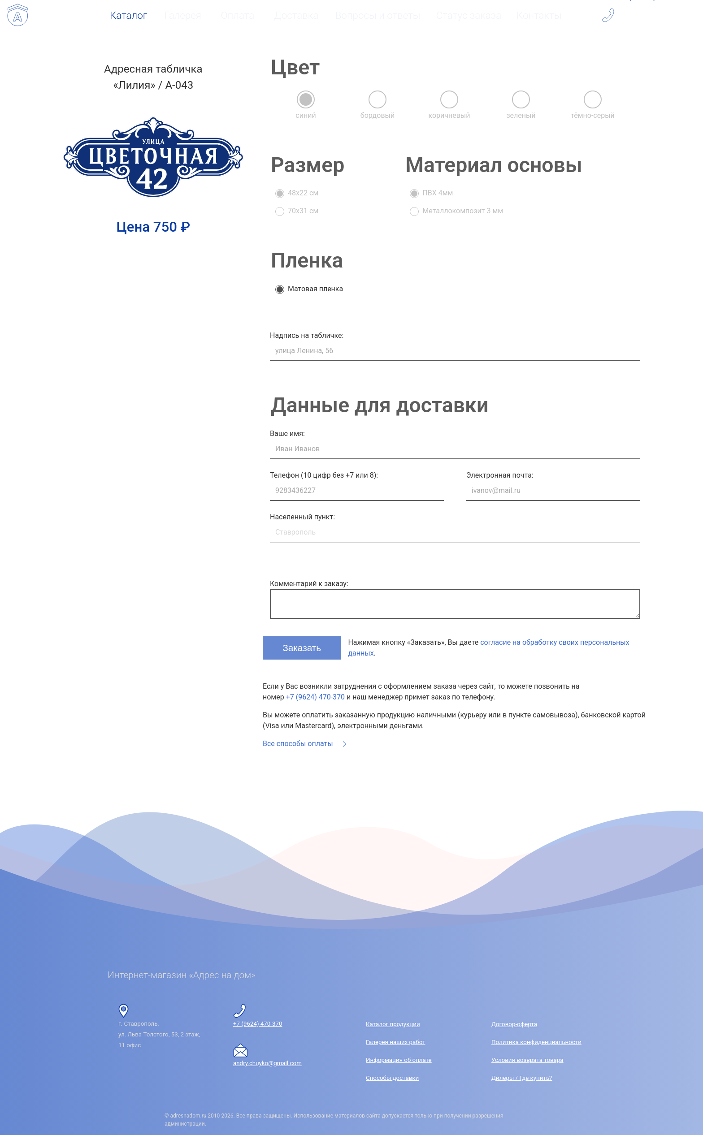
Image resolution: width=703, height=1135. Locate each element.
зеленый (520, 115)
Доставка (296, 15)
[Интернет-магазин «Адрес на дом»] (18, 15)
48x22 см (303, 193)
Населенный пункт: (302, 517)
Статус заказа (468, 15)
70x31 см (303, 211)
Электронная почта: (500, 475)
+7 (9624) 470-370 (315, 697)
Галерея (183, 15)
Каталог (128, 15)
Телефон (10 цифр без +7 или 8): (324, 475)
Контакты (539, 15)
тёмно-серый (593, 115)
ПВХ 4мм (437, 193)
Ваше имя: (287, 433)
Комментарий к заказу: (309, 583)
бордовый (377, 115)
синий (305, 115)
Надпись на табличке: (306, 335)
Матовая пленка (315, 289)
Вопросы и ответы (378, 15)
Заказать (303, 647)
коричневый (449, 115)
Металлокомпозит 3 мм (462, 211)
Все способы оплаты (304, 743)
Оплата (238, 15)
